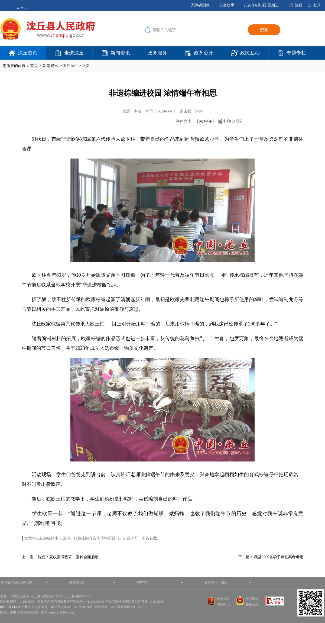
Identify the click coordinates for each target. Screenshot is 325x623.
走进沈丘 (74, 53)
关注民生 (70, 66)
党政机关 (223, 599)
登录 (317, 5)
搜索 (264, 29)
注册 (299, 5)
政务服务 (157, 53)
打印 (224, 121)
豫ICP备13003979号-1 (15, 607)
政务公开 (203, 53)
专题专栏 (296, 53)
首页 (34, 66)
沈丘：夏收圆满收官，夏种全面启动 (68, 557)
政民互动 (250, 53)
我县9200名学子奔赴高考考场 (278, 557)
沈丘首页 (27, 53)
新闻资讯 (120, 53)
